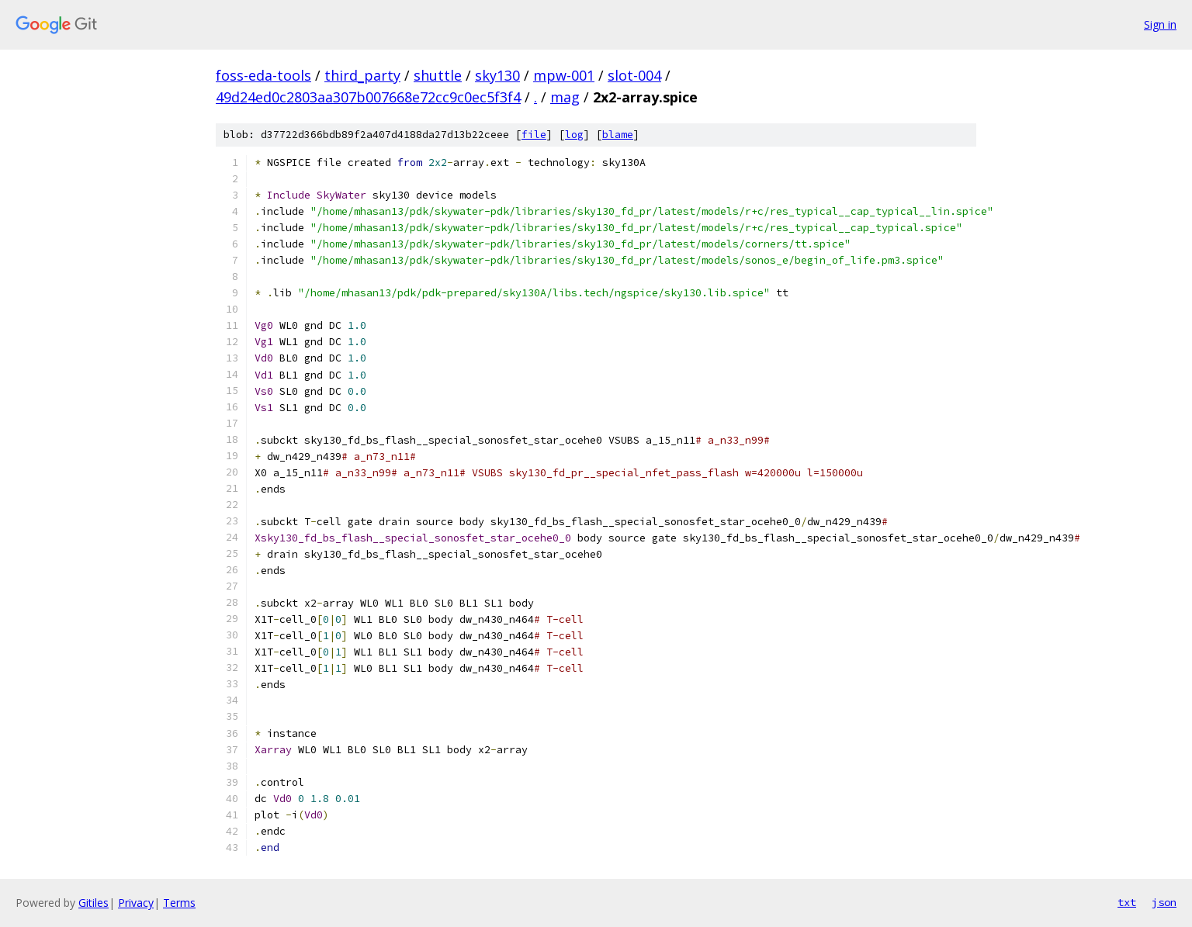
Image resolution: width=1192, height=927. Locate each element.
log (574, 134)
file (534, 134)
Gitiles (93, 902)
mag (565, 97)
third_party (362, 75)
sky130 (497, 75)
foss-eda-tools (263, 75)
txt (1127, 902)
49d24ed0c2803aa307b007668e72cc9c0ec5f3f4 (368, 97)
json (1164, 902)
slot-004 (634, 75)
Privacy (136, 902)
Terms (179, 902)
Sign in (1160, 24)
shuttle (438, 75)
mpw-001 (563, 75)
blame (617, 134)
